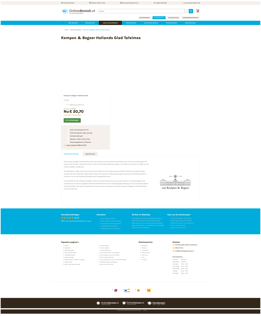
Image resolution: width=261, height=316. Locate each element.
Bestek (67, 245)
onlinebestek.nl (159, 17)
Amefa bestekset (105, 250)
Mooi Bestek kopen (70, 252)
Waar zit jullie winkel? (179, 227)
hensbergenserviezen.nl (190, 17)
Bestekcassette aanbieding (108, 262)
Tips (143, 257)
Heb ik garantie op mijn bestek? (182, 220)
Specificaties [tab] (90, 154)
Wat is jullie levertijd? (178, 225)
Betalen (144, 248)
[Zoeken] (141, 11)
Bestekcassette (69, 250)
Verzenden (145, 250)
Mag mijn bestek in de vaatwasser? (183, 223)
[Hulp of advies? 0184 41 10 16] (191, 3)
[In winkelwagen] (72, 120)
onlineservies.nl (173, 17)
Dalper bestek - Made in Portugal (75, 259)
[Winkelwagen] (198, 11)
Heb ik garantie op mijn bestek (110, 255)
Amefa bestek (104, 245)
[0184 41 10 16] (177, 248)
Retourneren (146, 252)
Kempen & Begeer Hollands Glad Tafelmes (96, 30)
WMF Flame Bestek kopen (72, 264)
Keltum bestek (104, 248)
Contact (144, 259)
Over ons (144, 255)
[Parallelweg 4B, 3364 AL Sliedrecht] (184, 245)
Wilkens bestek (69, 257)
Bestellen (145, 245)
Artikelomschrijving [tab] (71, 154)
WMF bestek (68, 262)
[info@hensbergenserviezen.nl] (183, 251)
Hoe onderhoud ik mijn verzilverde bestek (113, 259)
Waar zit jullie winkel (106, 264)
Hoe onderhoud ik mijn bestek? (182, 218)
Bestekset (68, 248)
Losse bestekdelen (75, 30)
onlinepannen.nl (144, 17)
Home (66, 30)
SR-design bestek (70, 255)
